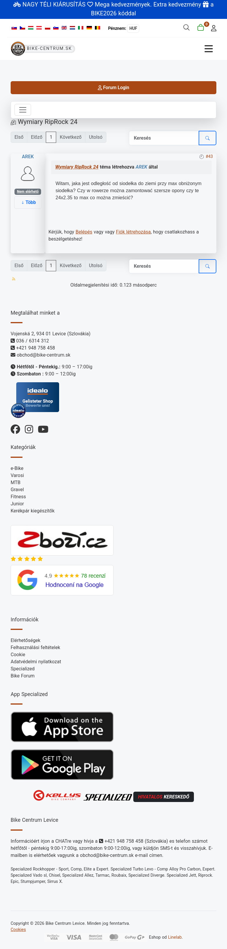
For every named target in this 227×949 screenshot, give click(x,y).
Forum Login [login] (113, 87)
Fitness (18, 496)
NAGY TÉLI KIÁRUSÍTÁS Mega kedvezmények (86, 4)
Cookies (18, 929)
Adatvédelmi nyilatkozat (36, 661)
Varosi (17, 475)
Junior (17, 504)
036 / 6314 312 (32, 341)
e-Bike (17, 468)
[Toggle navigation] (22, 110)
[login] (212, 27)
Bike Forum (23, 676)
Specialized (23, 669)
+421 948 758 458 (35, 348)
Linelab (175, 937)
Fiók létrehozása (133, 232)
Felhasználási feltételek (35, 647)
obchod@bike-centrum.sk (43, 355)
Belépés (84, 232)
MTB (15, 482)
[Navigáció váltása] (165, 49)
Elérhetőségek (25, 640)
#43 (209, 156)
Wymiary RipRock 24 (76, 167)
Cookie (18, 654)
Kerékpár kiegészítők (33, 511)
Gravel (17, 489)
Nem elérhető (28, 192)
